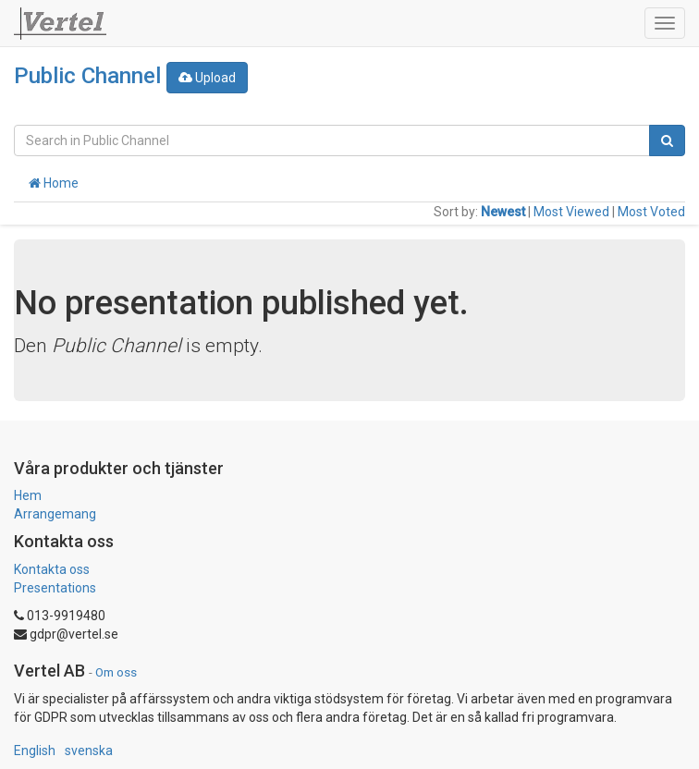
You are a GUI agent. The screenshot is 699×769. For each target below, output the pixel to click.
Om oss (116, 672)
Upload (207, 77)
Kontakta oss (52, 569)
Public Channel (87, 76)
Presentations (55, 587)
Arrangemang (55, 514)
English (34, 750)
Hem (28, 495)
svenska (89, 750)
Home (54, 183)
